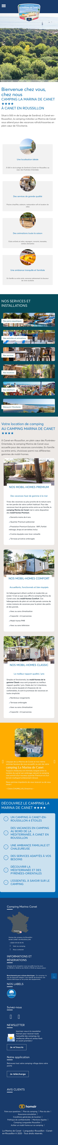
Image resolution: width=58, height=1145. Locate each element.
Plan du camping (30, 1111)
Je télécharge (18, 1074)
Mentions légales (40, 1119)
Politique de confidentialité (18, 1119)
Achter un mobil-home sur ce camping (27, 1125)
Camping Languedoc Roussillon (27, 1122)
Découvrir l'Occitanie (12, 407)
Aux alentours (9, 390)
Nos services (8, 355)
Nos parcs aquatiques (12, 321)
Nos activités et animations (14, 338)
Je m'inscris (16, 1047)
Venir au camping (17, 946)
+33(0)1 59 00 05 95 (17, 943)
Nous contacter (16, 950)
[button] (28, 819)
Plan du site (45, 1111)
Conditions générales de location (27, 1117)
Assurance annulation (27, 1114)
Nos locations (8, 372)
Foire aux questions (12, 1111)
